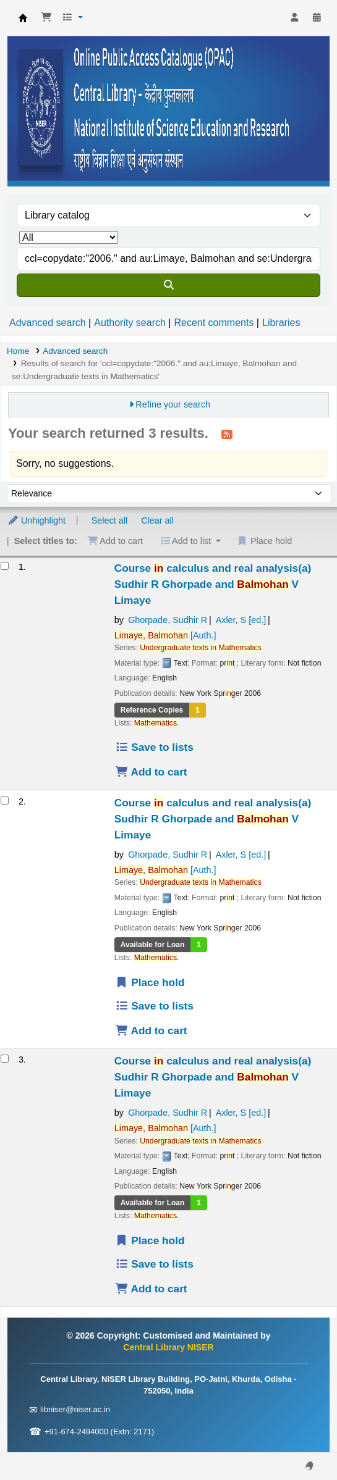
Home (18, 351)
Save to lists (154, 747)
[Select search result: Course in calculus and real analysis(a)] (5, 566)
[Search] (168, 285)
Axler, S (241, 620)
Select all (109, 520)
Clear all (157, 520)
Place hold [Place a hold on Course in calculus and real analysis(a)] (150, 982)
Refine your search (172, 404)
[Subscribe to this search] (227, 434)
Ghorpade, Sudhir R (167, 620)
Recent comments (214, 322)
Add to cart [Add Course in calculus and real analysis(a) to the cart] (151, 772)
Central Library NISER (23, 18)
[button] (46, 18)
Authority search (130, 322)
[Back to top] (300, 1442)
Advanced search (47, 322)
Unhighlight (36, 520)
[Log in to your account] (294, 18)
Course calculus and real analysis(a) (213, 584)
